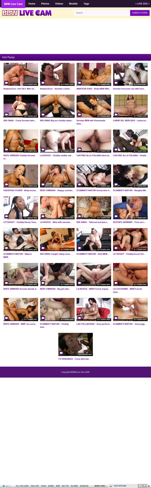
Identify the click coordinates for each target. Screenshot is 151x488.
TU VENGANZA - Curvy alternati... (75, 368)
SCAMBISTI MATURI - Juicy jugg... (130, 333)
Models (73, 3)
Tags (86, 3)
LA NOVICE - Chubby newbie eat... (57, 158)
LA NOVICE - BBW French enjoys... (93, 298)
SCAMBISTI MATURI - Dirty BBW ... (93, 263)
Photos (45, 3)
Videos (59, 3)
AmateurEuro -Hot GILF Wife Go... (20, 88)
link (148, 445)
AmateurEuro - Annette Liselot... (56, 88)
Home (31, 3)
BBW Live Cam (13, 4)
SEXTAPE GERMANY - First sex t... (130, 228)
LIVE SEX (142, 3)
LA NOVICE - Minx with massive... (57, 228)
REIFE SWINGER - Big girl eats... (56, 298)
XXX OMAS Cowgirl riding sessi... (57, 263)
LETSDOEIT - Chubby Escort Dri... (130, 263)
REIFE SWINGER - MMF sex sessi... (20, 333)
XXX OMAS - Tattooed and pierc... (93, 228)
